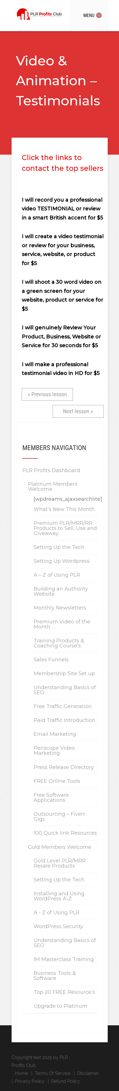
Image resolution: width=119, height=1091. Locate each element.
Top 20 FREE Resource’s (64, 992)
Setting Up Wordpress (62, 561)
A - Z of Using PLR (56, 912)
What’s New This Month (64, 509)
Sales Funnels (51, 660)
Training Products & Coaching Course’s (59, 643)
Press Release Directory (64, 767)
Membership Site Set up (64, 673)
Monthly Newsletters (60, 608)
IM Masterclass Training (64, 959)
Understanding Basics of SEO (65, 690)
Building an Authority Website (61, 591)
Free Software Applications (51, 797)
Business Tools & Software (55, 975)
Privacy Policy (29, 1081)
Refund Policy (65, 1081)
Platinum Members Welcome (52, 486)
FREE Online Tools (57, 781)
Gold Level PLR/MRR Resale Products (60, 863)
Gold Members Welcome (59, 847)
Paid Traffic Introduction (64, 720)
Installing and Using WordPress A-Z (59, 896)
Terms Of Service (52, 1073)
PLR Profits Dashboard (51, 470)
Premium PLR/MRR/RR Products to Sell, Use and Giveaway (65, 528)
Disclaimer (88, 1073)
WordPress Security (58, 926)
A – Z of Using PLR (57, 575)
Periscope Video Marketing (54, 750)
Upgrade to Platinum (60, 1006)
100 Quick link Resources (65, 833)
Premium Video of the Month (62, 624)
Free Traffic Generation (63, 706)
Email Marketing (55, 734)
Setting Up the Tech (59, 547)
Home (21, 1073)
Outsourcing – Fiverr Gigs (59, 816)
